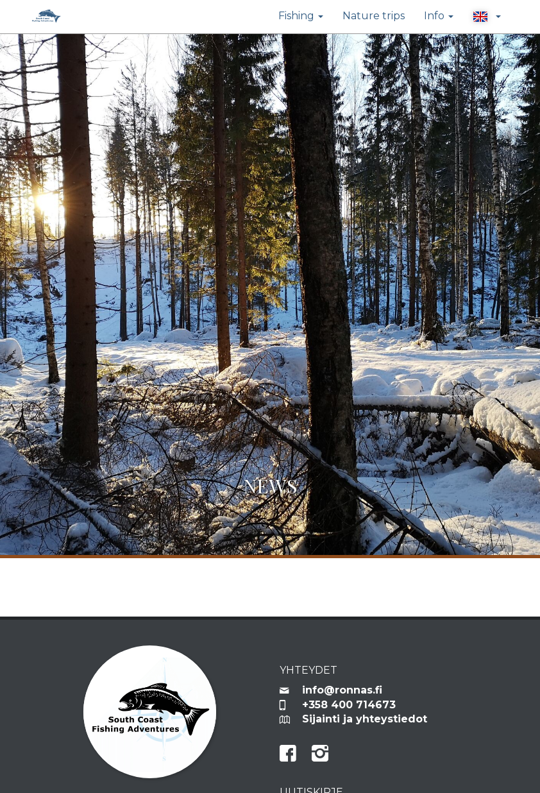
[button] (486, 16)
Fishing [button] (300, 16)
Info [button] (438, 16)
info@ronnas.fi (342, 690)
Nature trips (373, 16)
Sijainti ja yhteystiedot (364, 719)
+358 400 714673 (349, 705)
